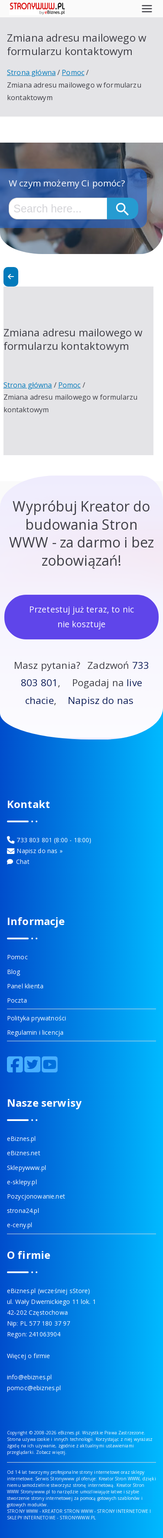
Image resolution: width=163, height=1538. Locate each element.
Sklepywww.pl (26, 1167)
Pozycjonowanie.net (36, 1196)
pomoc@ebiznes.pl (34, 1388)
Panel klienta (25, 986)
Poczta (17, 1000)
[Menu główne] (147, 9)
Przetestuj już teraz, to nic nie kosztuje (81, 616)
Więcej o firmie (28, 1356)
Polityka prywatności (36, 1018)
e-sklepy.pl (22, 1182)
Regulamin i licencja (35, 1032)
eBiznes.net (23, 1153)
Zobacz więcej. (51, 1452)
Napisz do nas (100, 700)
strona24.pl (23, 1210)
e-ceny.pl (19, 1225)
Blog (13, 972)
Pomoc (17, 957)
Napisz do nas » (39, 851)
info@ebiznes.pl (29, 1377)
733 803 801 (34, 840)
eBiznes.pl (21, 1138)
